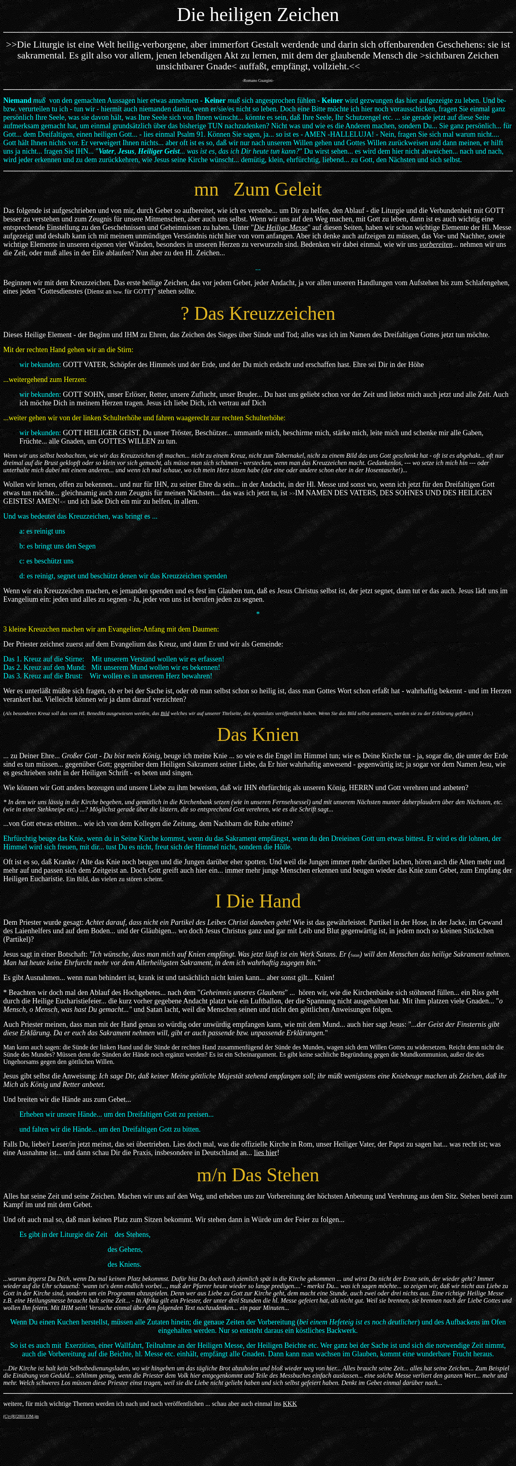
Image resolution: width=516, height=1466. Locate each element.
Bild (164, 713)
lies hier (265, 1153)
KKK (290, 1403)
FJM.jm (32, 1416)
